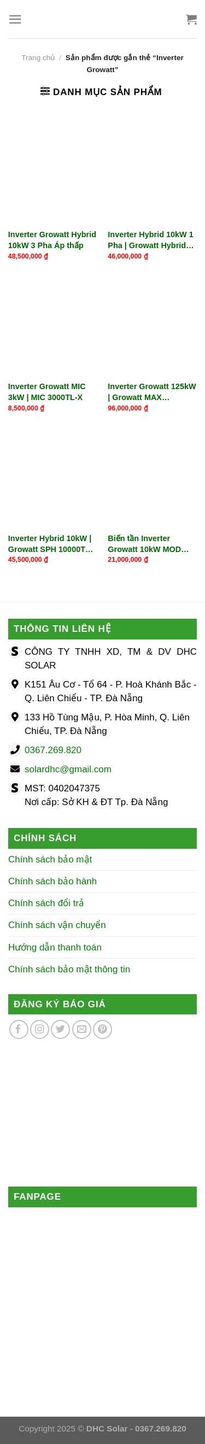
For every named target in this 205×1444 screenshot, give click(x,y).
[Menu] (15, 19)
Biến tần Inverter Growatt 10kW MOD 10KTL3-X (144, 544)
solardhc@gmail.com (68, 769)
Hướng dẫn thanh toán (55, 947)
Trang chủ (38, 58)
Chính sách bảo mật (50, 859)
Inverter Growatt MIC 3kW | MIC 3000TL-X (47, 392)
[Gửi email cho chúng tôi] (81, 1029)
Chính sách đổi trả (46, 903)
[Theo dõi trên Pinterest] (102, 1029)
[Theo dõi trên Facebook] (18, 1029)
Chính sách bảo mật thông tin (69, 969)
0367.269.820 (53, 750)
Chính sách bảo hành (52, 881)
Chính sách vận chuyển (57, 925)
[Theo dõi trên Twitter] (60, 1029)
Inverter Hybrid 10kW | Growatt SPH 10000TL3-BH (52, 544)
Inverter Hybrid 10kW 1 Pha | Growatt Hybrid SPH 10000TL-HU (150, 240)
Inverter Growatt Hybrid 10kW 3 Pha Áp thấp (52, 240)
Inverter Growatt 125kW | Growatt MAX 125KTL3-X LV (152, 392)
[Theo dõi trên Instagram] (39, 1029)
